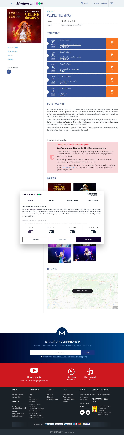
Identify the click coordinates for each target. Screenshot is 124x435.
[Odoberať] (87, 352)
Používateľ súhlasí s (65, 357)
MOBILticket (49, 397)
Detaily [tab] (51, 200)
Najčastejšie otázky (17, 416)
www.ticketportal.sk (68, 167)
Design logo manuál (34, 411)
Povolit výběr (62, 239)
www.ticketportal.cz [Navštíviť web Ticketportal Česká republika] (85, 395)
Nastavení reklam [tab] (72, 200)
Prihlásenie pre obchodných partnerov (35, 414)
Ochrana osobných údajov (36, 408)
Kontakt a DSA (33, 402)
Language (96, 3)
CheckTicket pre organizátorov (101, 395)
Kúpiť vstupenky (13, 47)
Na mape (10, 59)
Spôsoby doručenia (17, 395)
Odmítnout (35, 239)
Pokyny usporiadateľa (69, 399)
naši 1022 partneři (32, 209)
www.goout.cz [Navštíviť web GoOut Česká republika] (84, 399)
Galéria (10, 55)
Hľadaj (84, 3)
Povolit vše (88, 239)
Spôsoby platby (16, 397)
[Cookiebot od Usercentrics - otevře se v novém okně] (89, 194)
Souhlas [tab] (30, 200)
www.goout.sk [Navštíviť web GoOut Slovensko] (84, 397)
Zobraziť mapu (82, 290)
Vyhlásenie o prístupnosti (36, 418)
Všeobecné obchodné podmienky (35, 405)
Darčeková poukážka (52, 399)
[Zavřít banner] (101, 194)
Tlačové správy (67, 397)
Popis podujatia (12, 51)
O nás (30, 395)
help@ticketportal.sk (18, 414)
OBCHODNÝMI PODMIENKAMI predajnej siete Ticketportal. (67, 357)
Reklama (65, 402)
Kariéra (31, 397)
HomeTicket (49, 395)
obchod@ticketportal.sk (19, 408)
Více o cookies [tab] (93, 200)
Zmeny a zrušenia (68, 395)
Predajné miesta (33, 399)
